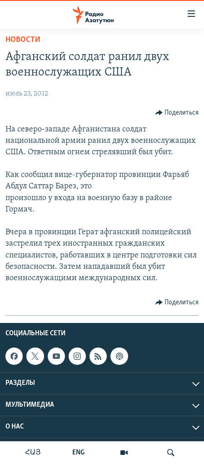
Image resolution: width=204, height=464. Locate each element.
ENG (78, 452)
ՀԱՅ (33, 452)
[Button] (177, 113)
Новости (22, 39)
